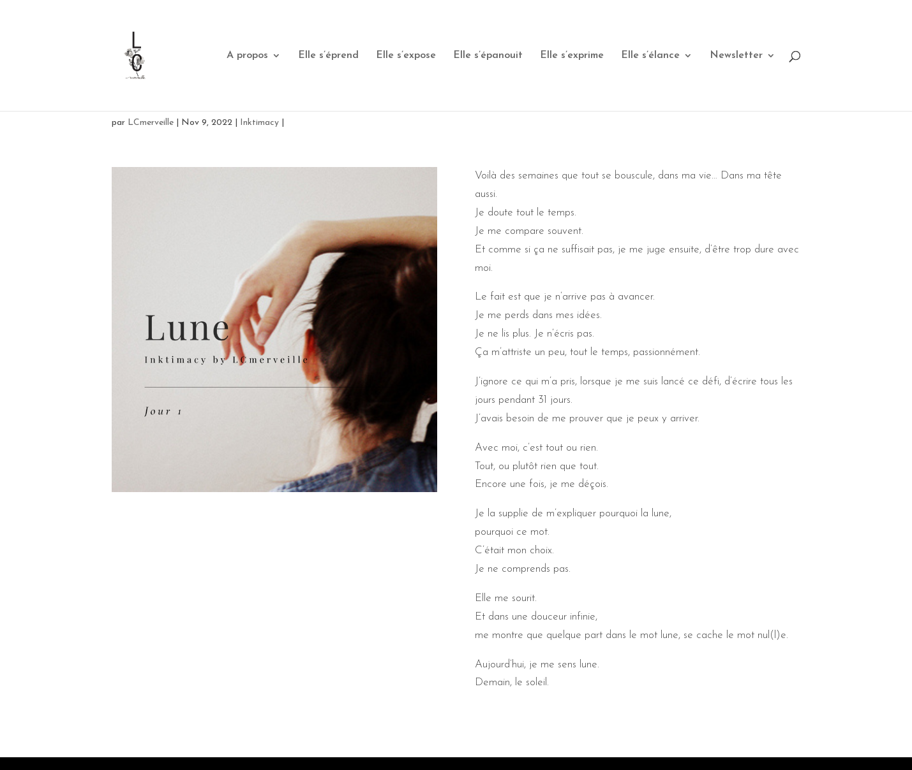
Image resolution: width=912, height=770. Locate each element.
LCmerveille (151, 122)
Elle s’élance (650, 56)
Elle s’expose (406, 56)
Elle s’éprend (328, 56)
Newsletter (736, 56)
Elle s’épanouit (488, 56)
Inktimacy (259, 122)
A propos (247, 56)
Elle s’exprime (572, 56)
